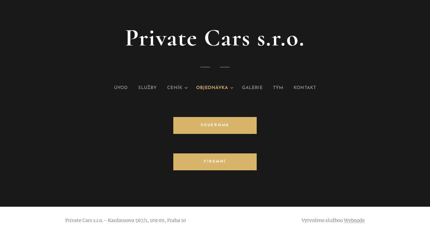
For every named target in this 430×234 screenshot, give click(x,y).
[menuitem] (112, 88)
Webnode (354, 220)
